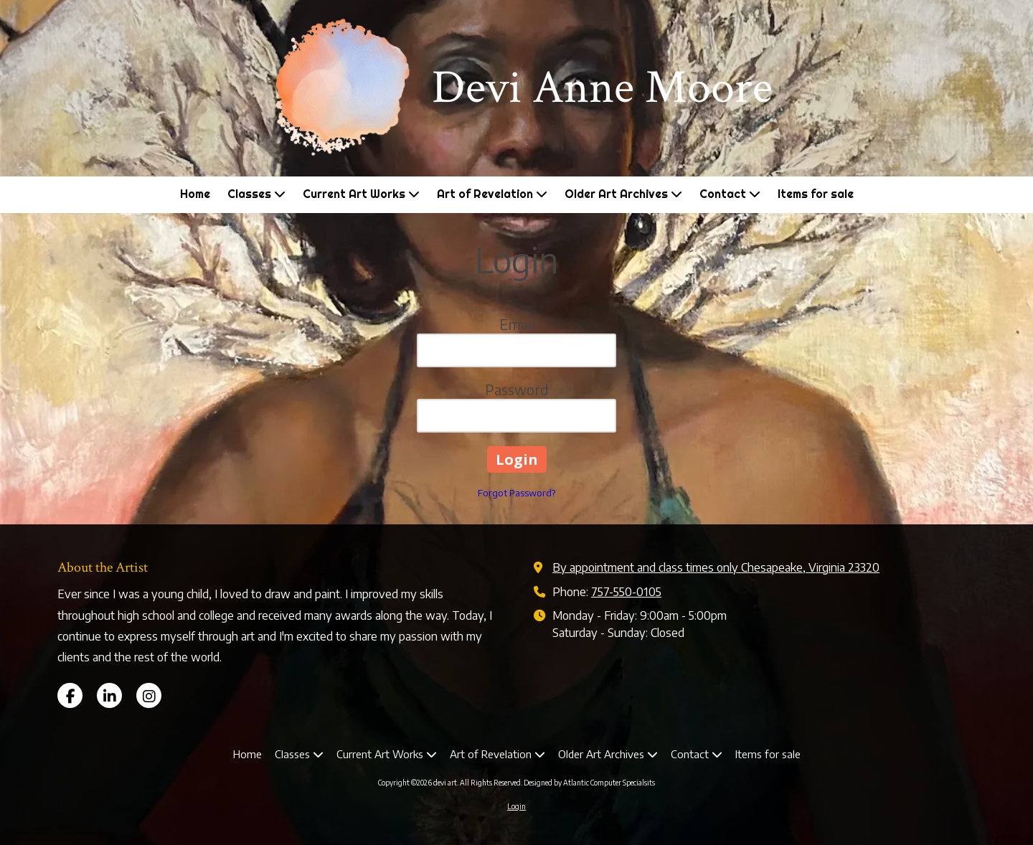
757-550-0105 (626, 591)
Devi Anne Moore (602, 87)
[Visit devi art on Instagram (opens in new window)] (148, 695)
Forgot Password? (516, 493)
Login (516, 806)
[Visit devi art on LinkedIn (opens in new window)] (109, 695)
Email (516, 324)
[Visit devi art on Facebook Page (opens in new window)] (69, 695)
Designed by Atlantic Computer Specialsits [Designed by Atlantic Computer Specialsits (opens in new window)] (589, 782)
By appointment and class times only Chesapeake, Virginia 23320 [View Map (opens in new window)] (715, 567)
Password (517, 389)
